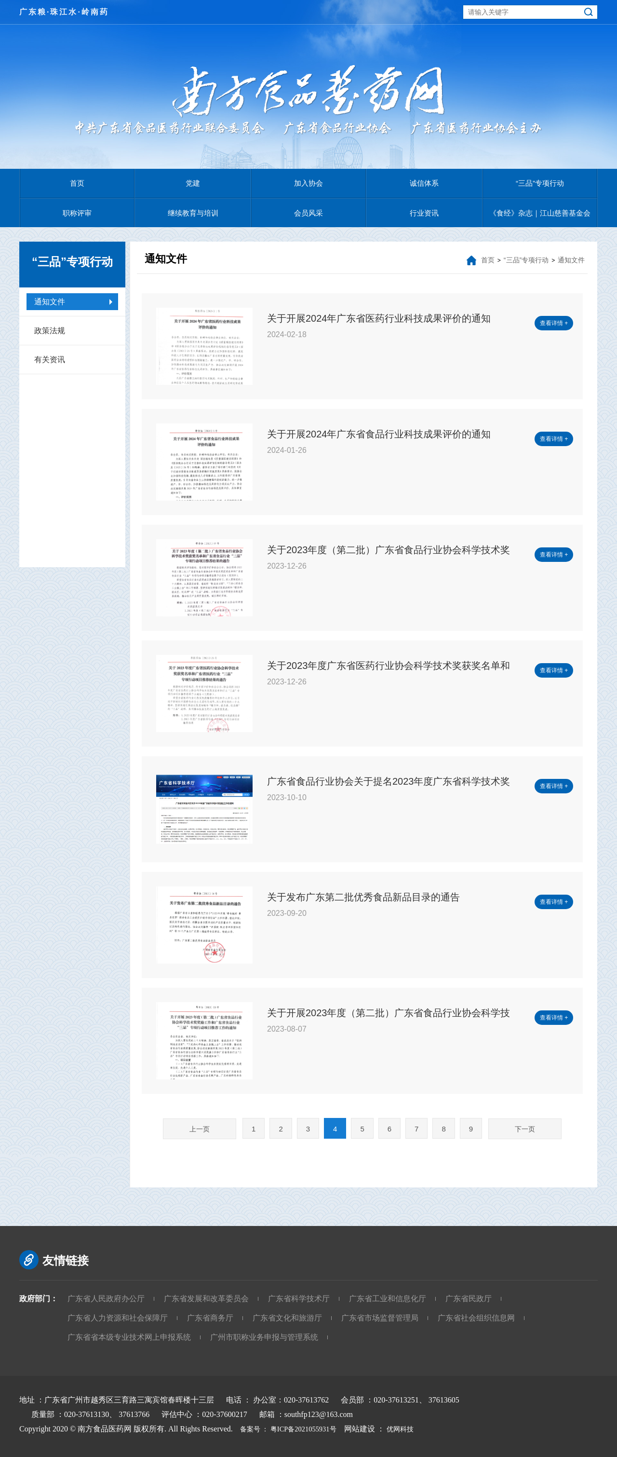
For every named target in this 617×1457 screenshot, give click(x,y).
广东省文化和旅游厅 (287, 1318)
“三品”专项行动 (540, 183)
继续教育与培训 (193, 213)
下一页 (525, 1129)
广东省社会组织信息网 (476, 1318)
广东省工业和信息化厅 (387, 1298)
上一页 (199, 1129)
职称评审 (77, 213)
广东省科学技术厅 (299, 1298)
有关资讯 (49, 359)
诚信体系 (424, 183)
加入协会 (308, 183)
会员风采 (308, 213)
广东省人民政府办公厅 (106, 1298)
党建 (193, 183)
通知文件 (49, 302)
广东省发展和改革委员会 (206, 1298)
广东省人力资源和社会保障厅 (117, 1318)
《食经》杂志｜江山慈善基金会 (539, 213)
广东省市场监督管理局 (379, 1318)
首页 (77, 183)
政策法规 (49, 331)
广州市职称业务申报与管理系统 (264, 1337)
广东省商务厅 (210, 1318)
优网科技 (414, 1429)
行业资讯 (424, 213)
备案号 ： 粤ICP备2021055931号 (292, 1429)
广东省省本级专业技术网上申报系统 (129, 1337)
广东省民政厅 (468, 1298)
